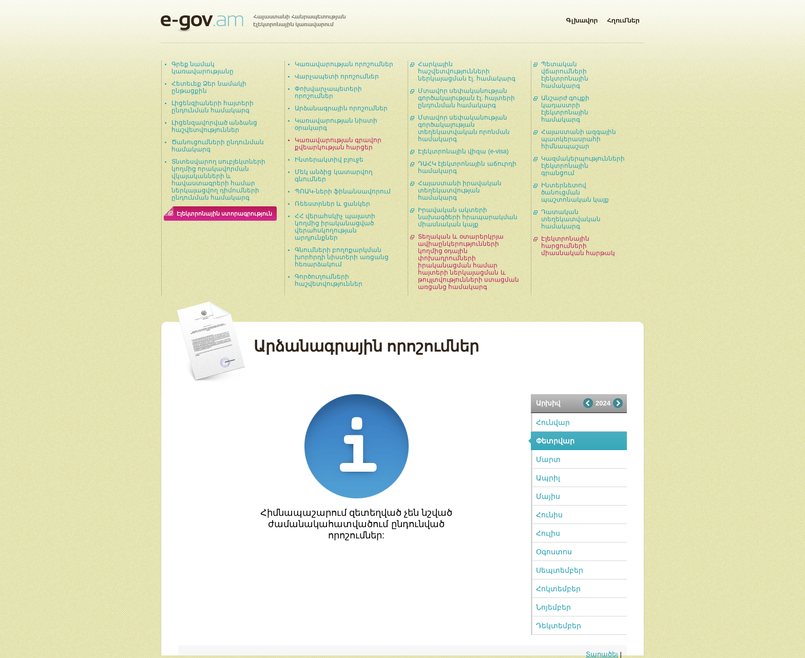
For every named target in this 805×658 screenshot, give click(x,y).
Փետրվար (555, 441)
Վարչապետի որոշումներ (337, 76)
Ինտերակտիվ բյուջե (329, 159)
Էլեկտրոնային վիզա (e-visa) (463, 151)
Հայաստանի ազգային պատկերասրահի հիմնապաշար (578, 139)
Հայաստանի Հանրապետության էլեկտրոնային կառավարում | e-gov (253, 23)
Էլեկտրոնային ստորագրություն (224, 213)
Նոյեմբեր (553, 607)
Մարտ (548, 459)
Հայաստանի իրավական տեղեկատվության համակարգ (460, 190)
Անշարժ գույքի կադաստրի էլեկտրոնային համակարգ (565, 108)
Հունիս (549, 515)
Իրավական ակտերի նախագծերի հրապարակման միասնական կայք (468, 217)
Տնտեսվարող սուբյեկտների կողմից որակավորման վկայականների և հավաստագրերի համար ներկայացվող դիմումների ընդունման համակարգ (218, 179)
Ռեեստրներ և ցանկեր (332, 203)
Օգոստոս (554, 552)
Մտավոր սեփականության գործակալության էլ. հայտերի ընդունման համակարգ (466, 98)
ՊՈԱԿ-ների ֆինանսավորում (343, 191)
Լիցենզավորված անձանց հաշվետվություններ (214, 126)
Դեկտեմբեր (558, 626)
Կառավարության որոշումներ (344, 64)
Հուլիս (548, 533)
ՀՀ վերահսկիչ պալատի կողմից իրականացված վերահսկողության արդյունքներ (335, 226)
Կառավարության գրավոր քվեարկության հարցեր (338, 144)
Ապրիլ (548, 478)
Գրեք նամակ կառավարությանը (202, 68)
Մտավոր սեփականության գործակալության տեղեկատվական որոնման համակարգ (464, 128)
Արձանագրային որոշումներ (341, 108)
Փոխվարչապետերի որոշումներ (328, 92)
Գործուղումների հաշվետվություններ (328, 280)
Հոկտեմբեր (558, 589)
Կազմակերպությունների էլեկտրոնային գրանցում (583, 166)
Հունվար (553, 422)
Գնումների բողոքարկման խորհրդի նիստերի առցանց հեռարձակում (342, 257)
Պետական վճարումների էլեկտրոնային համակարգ (564, 75)
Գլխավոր (581, 18)
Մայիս (548, 496)
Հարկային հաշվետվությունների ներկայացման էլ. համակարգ (466, 71)
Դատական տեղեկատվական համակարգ (571, 219)
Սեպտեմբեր (559, 570)
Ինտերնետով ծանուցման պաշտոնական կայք (575, 192)
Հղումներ (623, 18)
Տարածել (602, 654)
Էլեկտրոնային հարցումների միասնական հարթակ (578, 246)
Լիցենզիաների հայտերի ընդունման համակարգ (212, 107)
